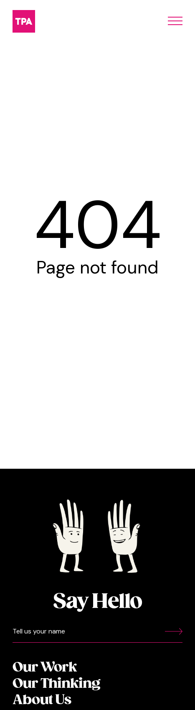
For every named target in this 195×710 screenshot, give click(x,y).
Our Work (45, 667)
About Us (42, 700)
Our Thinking (56, 684)
